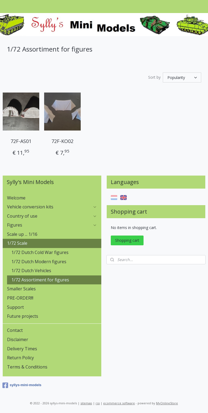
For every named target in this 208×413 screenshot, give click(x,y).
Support (15, 307)
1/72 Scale (52, 243)
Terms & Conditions (27, 367)
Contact (15, 330)
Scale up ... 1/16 (22, 234)
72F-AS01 (21, 141)
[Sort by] (182, 77)
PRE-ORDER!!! (20, 298)
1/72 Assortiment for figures (40, 280)
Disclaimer (17, 339)
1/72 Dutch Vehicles (31, 271)
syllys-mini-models (21, 385)
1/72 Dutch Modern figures (38, 262)
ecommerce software (119, 403)
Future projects (22, 316)
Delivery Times (22, 349)
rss (98, 403)
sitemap (86, 403)
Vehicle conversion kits (52, 207)
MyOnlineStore (167, 403)
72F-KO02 (62, 141)
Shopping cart (127, 240)
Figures (52, 225)
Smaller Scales (21, 289)
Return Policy (20, 358)
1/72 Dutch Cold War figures (40, 252)
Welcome (16, 198)
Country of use (52, 216)
